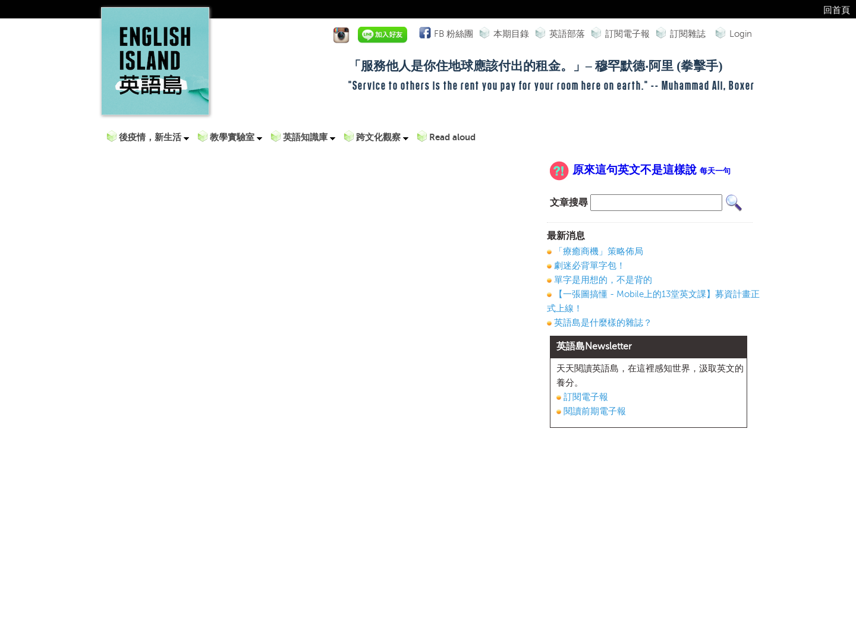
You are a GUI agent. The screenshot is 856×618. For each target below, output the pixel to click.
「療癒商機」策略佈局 (598, 251)
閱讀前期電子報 (595, 411)
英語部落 (567, 34)
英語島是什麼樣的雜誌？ (603, 322)
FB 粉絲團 (452, 33)
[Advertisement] (648, 523)
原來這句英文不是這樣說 (651, 170)
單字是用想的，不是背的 (603, 280)
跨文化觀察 (382, 137)
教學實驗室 (236, 137)
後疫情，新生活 (154, 137)
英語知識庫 (309, 137)
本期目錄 (511, 34)
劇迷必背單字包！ (589, 265)
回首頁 (836, 10)
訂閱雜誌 (688, 34)
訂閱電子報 (627, 34)
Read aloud (452, 137)
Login (740, 34)
